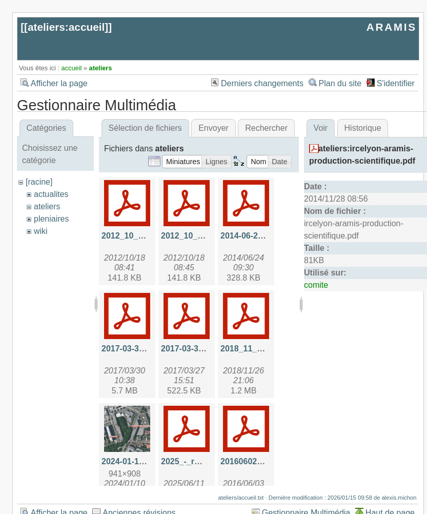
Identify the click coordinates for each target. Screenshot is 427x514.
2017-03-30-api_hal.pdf (145, 348)
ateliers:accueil (66, 27)
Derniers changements (262, 83)
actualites (51, 194)
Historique (362, 128)
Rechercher (266, 128)
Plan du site (340, 83)
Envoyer (213, 128)
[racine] (39, 181)
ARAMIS (392, 27)
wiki (41, 231)
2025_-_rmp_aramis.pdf (207, 461)
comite (316, 285)
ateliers (100, 68)
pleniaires (51, 218)
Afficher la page (59, 83)
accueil (72, 68)
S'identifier (396, 83)
